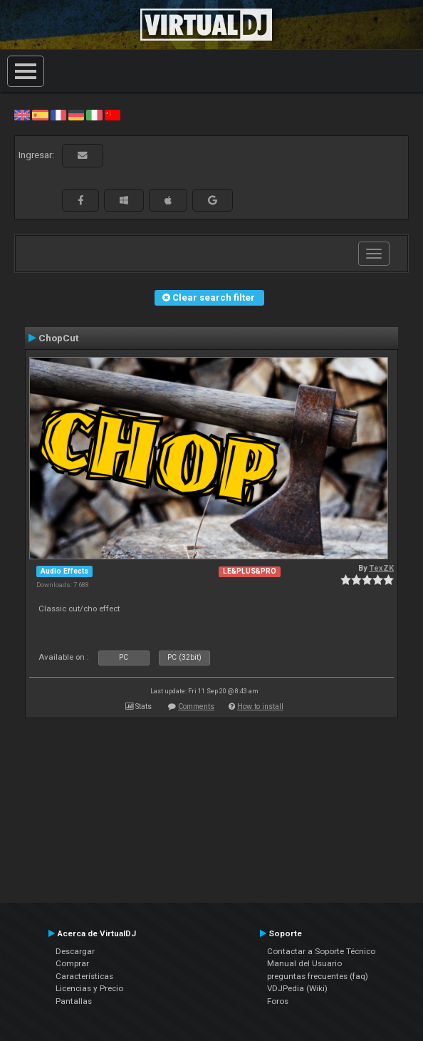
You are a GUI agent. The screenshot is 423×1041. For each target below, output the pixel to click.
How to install (260, 706)
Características (84, 976)
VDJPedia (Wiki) (297, 988)
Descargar (75, 951)
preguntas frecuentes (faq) (317, 976)
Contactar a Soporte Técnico (321, 951)
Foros (277, 1001)
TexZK (381, 568)
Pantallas (74, 1001)
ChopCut (58, 337)
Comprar (72, 963)
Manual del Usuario (304, 963)
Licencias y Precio (89, 988)
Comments (196, 706)
